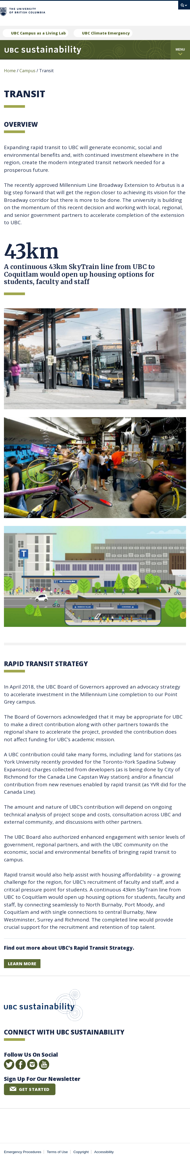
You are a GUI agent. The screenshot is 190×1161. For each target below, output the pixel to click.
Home (10, 71)
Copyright (81, 1152)
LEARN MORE (22, 964)
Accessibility (104, 1152)
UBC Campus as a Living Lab (38, 33)
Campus (27, 71)
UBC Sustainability (43, 1006)
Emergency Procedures (22, 1152)
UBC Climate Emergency (106, 33)
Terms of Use (57, 1152)
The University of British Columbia (71, 11)
